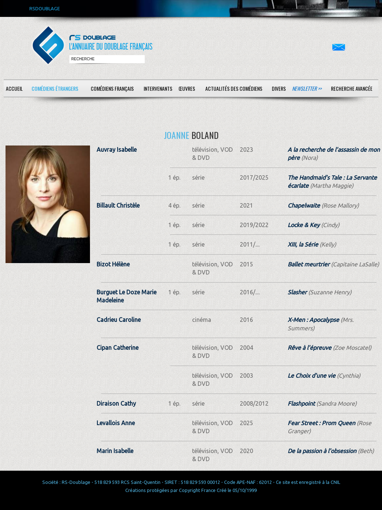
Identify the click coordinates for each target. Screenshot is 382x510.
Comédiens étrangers (55, 88)
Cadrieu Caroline (119, 319)
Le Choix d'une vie (311, 375)
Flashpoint (301, 403)
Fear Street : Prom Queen (321, 423)
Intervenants (158, 88)
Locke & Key (304, 225)
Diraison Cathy (116, 403)
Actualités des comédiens (233, 88)
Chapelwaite (304, 205)
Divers (279, 88)
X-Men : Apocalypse (313, 319)
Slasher (297, 292)
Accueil (14, 88)
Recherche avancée (351, 88)
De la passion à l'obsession (322, 451)
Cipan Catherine (117, 347)
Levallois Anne (116, 423)
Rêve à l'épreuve (309, 347)
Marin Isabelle (115, 451)
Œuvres (187, 88)
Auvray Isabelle (117, 149)
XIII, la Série (303, 244)
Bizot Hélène (113, 264)
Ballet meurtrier (308, 264)
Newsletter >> (306, 88)
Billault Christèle (118, 205)
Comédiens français (112, 88)
